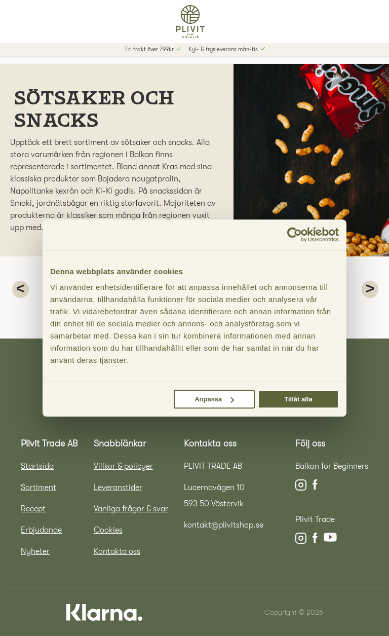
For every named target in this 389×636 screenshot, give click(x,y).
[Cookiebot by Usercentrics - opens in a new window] (294, 234)
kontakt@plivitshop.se (223, 525)
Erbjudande (41, 530)
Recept (33, 508)
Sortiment (38, 487)
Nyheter (35, 551)
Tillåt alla (298, 399)
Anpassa (214, 399)
